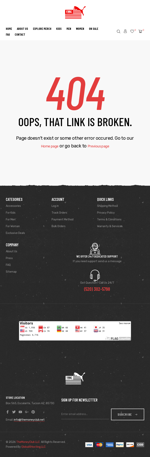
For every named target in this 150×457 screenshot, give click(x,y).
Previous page (101, 146)
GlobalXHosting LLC (33, 446)
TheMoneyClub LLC (28, 442)
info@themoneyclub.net (29, 419)
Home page (46, 146)
